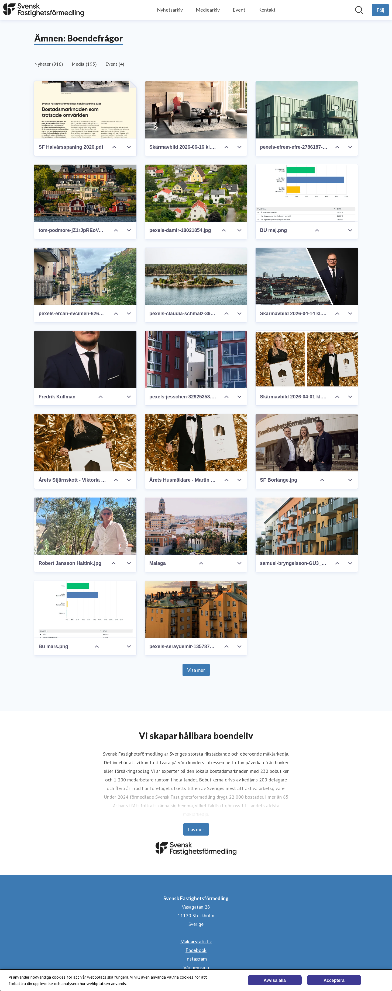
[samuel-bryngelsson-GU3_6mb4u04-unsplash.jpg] (307, 526)
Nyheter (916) (48, 64)
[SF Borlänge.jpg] (307, 442)
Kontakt (267, 10)
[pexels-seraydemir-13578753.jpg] (196, 609)
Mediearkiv (208, 10)
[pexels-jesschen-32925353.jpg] (196, 359)
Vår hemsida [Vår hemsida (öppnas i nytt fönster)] (196, 967)
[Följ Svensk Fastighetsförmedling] (380, 10)
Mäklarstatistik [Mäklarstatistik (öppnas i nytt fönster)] (196, 941)
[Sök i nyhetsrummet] (359, 10)
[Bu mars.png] (85, 609)
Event (239, 10)
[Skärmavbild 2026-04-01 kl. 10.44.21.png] (307, 359)
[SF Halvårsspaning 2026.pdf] (85, 110)
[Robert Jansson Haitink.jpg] (85, 526)
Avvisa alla (275, 980)
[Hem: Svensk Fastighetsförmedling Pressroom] (43, 10)
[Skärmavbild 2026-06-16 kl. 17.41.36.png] (196, 110)
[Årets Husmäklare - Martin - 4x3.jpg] (196, 442)
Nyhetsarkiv (170, 10)
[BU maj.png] (307, 193)
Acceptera (334, 980)
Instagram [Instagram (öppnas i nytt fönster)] (196, 959)
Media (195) (84, 64)
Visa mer (196, 670)
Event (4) (114, 64)
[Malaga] (196, 526)
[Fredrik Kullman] (85, 359)
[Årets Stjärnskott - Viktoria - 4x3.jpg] (85, 442)
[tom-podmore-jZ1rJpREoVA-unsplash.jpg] (85, 193)
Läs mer (196, 829)
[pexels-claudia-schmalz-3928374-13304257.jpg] (196, 276)
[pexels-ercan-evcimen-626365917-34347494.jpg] (85, 276)
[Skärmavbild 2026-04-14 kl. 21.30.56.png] (307, 276)
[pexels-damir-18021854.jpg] (196, 193)
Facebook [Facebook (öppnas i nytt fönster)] (196, 950)
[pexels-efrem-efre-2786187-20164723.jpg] (307, 110)
